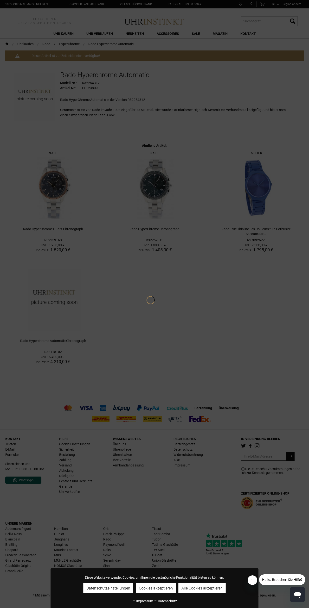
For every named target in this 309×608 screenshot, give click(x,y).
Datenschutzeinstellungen (108, 588)
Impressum (142, 601)
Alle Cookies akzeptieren (202, 588)
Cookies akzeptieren (156, 588)
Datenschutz (165, 601)
